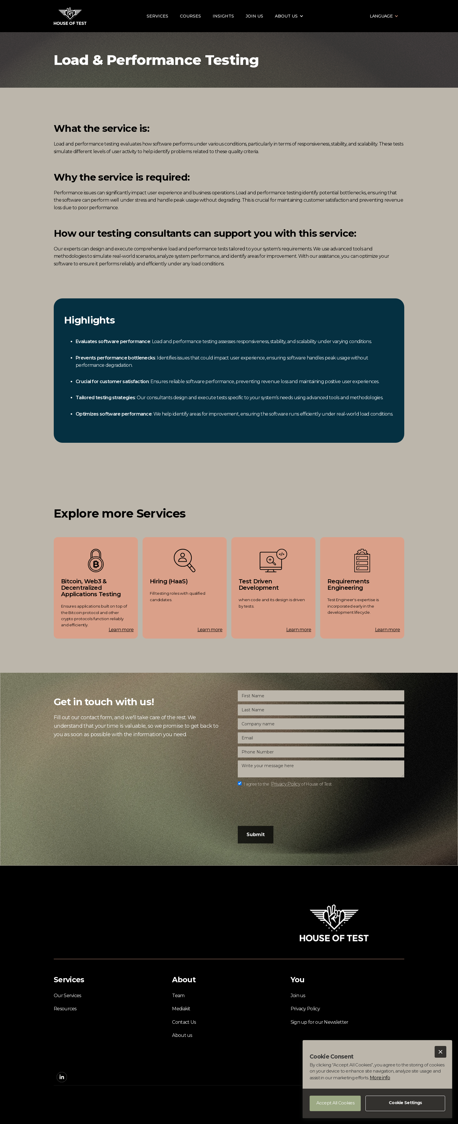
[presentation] (282, 806)
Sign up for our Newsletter (319, 1022)
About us (182, 1035)
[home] (70, 16)
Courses (190, 16)
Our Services (67, 995)
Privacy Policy (305, 1008)
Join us (254, 16)
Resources (65, 1008)
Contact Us (184, 1022)
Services (157, 16)
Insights (223, 16)
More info (380, 1077)
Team (178, 995)
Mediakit (181, 1008)
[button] (440, 1052)
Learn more (121, 629)
